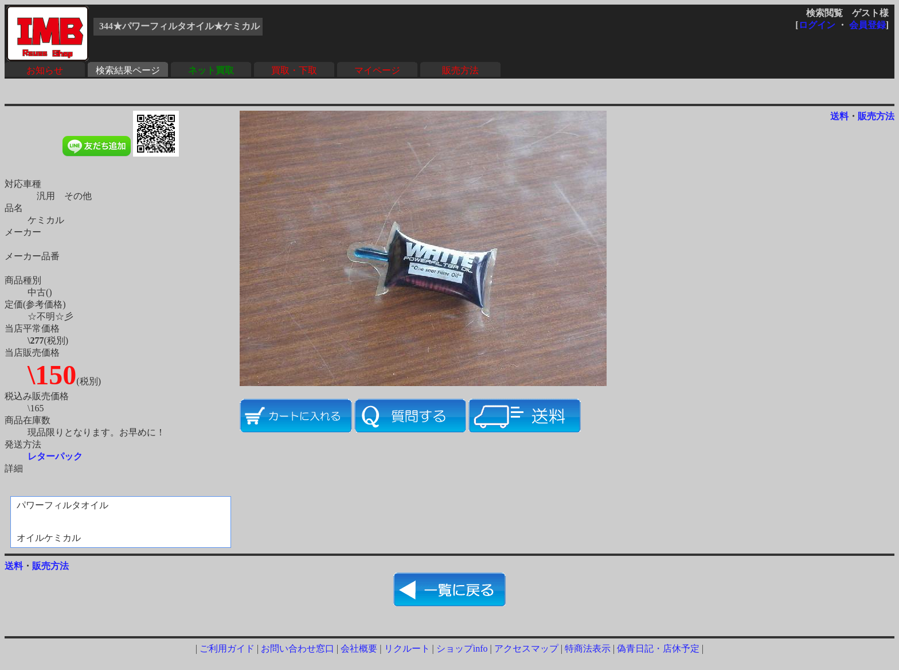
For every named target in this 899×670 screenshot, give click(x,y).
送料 (839, 116)
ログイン (817, 25)
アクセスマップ (526, 648)
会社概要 (359, 648)
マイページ (377, 70)
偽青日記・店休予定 (658, 648)
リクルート (407, 648)
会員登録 (867, 25)
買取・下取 (294, 70)
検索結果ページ (128, 70)
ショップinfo (462, 648)
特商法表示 (588, 648)
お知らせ (44, 70)
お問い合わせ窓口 (297, 648)
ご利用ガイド (227, 648)
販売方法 (460, 70)
